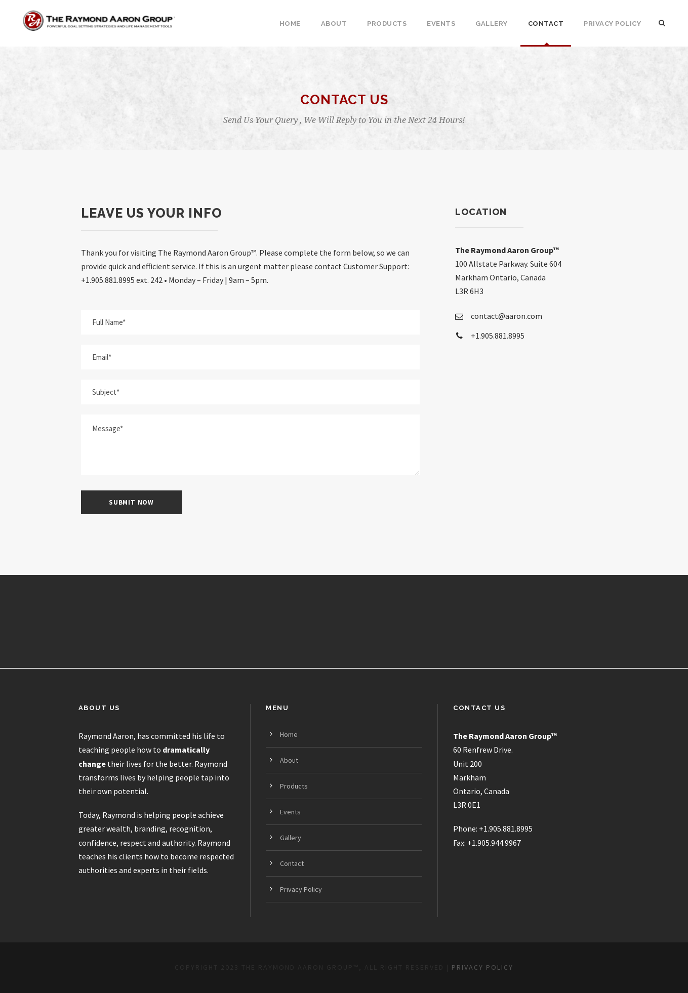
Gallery (491, 23)
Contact (546, 23)
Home (290, 23)
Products (387, 23)
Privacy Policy (612, 23)
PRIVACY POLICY (482, 967)
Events (441, 23)
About (334, 23)
